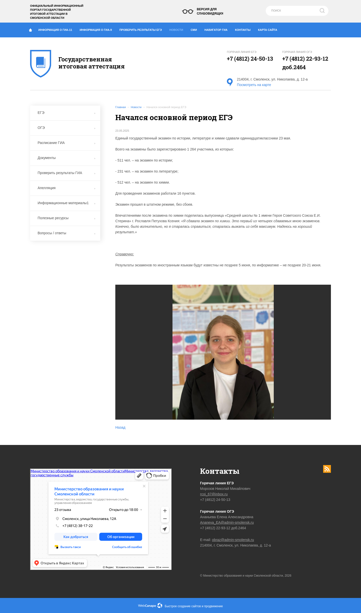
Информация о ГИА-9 (98, 29)
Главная (120, 107)
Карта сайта (267, 29)
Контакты (244, 29)
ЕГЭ (66, 113)
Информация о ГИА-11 (57, 29)
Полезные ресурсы (66, 218)
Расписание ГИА (66, 143)
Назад (120, 427)
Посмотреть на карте (254, 85)
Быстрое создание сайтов (183, 606)
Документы (66, 158)
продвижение (213, 606)
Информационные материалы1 (66, 203)
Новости (177, 28)
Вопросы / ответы (66, 233)
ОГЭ (66, 128)
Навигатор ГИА (217, 29)
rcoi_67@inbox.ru (214, 494)
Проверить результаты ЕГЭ (142, 29)
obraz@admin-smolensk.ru (233, 540)
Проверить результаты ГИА (66, 173)
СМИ (196, 29)
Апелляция (66, 188)
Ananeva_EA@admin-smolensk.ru (227, 522)
